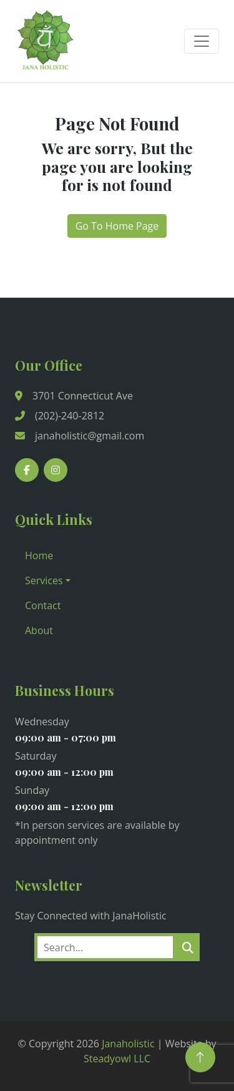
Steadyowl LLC (117, 1058)
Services (44, 580)
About (39, 630)
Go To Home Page (117, 226)
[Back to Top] (200, 1057)
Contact (43, 605)
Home (39, 555)
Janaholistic (128, 1043)
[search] (188, 947)
